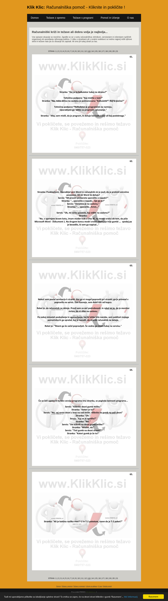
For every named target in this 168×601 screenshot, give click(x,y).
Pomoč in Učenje (110, 17)
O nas (130, 17)
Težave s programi (83, 17)
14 (93, 51)
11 (82, 51)
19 (110, 51)
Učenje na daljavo (91, 586)
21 (117, 51)
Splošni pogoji (107, 586)
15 (96, 51)
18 (106, 51)
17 (103, 51)
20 (114, 51)
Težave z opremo (55, 17)
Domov (35, 17)
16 (99, 51)
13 (89, 51)
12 (86, 51)
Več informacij (131, 596)
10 (79, 51)
